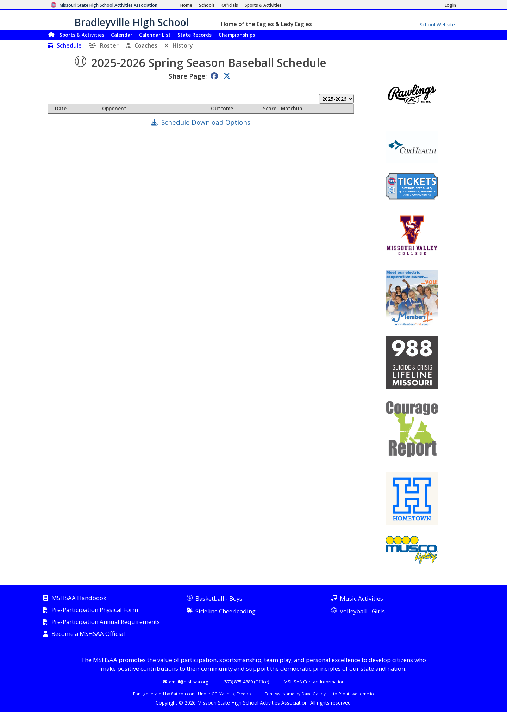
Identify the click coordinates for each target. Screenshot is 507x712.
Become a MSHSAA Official (88, 634)
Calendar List (155, 34)
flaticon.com (183, 693)
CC (214, 693)
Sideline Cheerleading (225, 611)
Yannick (226, 693)
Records (194, 34)
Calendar (121, 34)
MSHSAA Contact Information (314, 682)
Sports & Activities (82, 34)
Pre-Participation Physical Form (94, 610)
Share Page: (188, 76)
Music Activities (361, 598)
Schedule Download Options (205, 122)
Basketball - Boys (218, 598)
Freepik (244, 693)
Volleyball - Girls (362, 611)
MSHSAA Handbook (78, 598)
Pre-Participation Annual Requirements (105, 622)
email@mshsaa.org (188, 682)
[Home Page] (186, 5)
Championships (237, 34)
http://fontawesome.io (351, 693)
